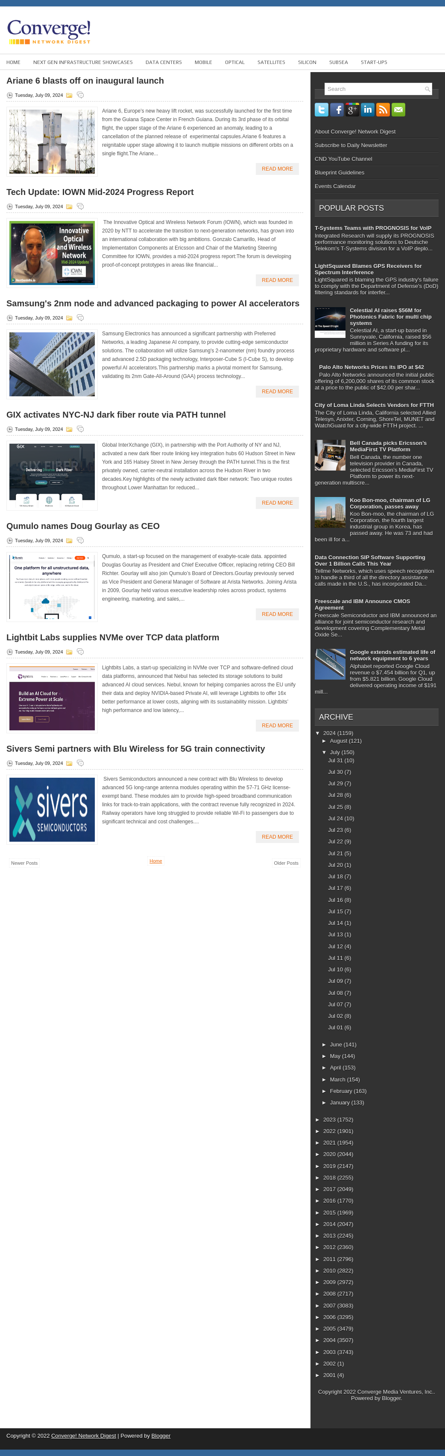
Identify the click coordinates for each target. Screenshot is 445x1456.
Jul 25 (336, 807)
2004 (330, 1340)
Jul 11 (336, 958)
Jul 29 (336, 783)
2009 (330, 1282)
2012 (330, 1247)
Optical (235, 62)
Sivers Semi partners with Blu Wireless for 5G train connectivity (135, 748)
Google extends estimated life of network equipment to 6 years (392, 655)
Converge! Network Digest (83, 1436)
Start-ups (374, 62)
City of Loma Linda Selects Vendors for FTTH (374, 405)
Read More (277, 169)
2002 (330, 1363)
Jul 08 (336, 993)
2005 (330, 1328)
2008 (330, 1293)
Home (13, 62)
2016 (330, 1200)
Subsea (338, 62)
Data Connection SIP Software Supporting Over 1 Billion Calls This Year (370, 560)
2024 (330, 733)
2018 (330, 1177)
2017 (330, 1189)
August (339, 741)
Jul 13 (336, 934)
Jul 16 (336, 900)
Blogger (391, 1398)
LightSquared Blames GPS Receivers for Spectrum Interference (368, 269)
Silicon (307, 62)
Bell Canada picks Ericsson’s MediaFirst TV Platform (388, 446)
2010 (330, 1270)
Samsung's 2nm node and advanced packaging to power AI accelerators (152, 303)
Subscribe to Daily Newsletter (351, 145)
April (336, 1067)
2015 (330, 1212)
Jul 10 (336, 969)
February (342, 1091)
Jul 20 (336, 865)
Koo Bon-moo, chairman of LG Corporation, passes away (390, 503)
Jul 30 (336, 772)
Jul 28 (336, 795)
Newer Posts (24, 863)
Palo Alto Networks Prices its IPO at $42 (371, 367)
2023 (330, 1119)
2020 (330, 1154)
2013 (330, 1235)
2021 (330, 1142)
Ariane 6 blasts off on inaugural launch (85, 80)
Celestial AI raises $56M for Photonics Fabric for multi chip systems (390, 316)
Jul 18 (336, 876)
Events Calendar (335, 186)
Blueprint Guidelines (339, 172)
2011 (330, 1259)
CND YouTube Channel (343, 159)
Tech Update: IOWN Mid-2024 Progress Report (100, 192)
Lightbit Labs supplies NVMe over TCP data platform (113, 637)
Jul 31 (336, 760)
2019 (330, 1166)
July (336, 752)
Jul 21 (336, 853)
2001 (330, 1375)
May (336, 1056)
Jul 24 (336, 818)
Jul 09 (336, 981)
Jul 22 (336, 841)
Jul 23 (336, 830)
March (338, 1079)
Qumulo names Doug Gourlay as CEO (83, 526)
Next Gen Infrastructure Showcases (83, 62)
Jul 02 (336, 1016)
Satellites (271, 62)
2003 (330, 1352)
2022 (330, 1131)
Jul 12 (336, 946)
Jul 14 (336, 923)
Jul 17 (336, 888)
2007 (330, 1305)
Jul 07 (336, 1004)
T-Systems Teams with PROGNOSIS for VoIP (373, 228)
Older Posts (286, 863)
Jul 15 (336, 911)
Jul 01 (336, 1027)
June (337, 1044)
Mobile (203, 62)
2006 (330, 1317)
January (340, 1102)
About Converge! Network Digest (355, 131)
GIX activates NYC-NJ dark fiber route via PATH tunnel (116, 414)
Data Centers (164, 62)
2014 (330, 1224)
